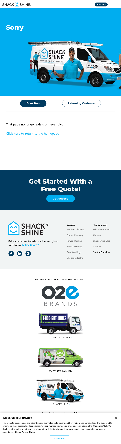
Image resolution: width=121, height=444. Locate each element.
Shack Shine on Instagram (28, 254)
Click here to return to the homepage (32, 133)
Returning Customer (81, 103)
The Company (100, 225)
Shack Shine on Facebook (11, 254)
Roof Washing (74, 252)
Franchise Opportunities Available (61, 413)
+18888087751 (30, 245)
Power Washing (74, 241)
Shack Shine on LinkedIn (20, 254)
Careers (97, 235)
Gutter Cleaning (75, 235)
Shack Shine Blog (101, 241)
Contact (97, 247)
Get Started (61, 198)
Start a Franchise (101, 252)
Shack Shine (16, 4)
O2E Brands (60, 296)
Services (71, 225)
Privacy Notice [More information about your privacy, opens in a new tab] (28, 433)
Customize (59, 439)
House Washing (74, 247)
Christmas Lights (75, 258)
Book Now (101, 4)
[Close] (115, 418)
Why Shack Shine (101, 230)
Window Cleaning (75, 230)
